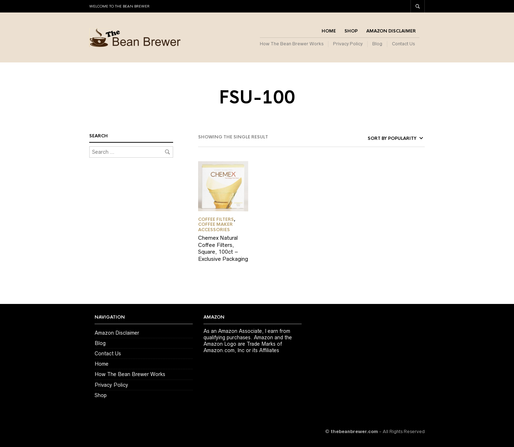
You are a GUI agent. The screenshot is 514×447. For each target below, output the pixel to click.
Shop (351, 31)
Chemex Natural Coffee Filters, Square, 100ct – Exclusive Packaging (223, 248)
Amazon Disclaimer (391, 31)
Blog (377, 43)
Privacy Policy (348, 43)
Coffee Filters (216, 219)
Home (329, 31)
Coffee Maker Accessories (215, 227)
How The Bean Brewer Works (291, 43)
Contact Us (403, 43)
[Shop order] (385, 138)
